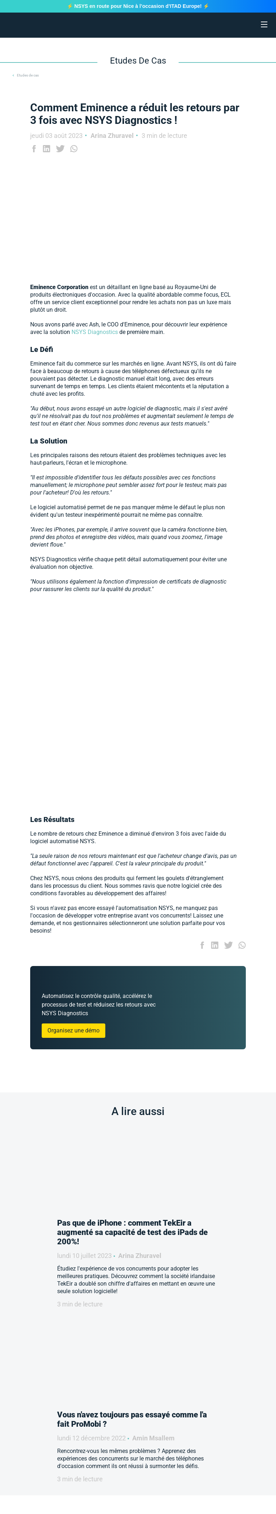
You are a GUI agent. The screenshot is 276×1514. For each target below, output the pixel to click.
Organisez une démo (73, 1030)
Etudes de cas (28, 75)
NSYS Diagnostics (95, 332)
